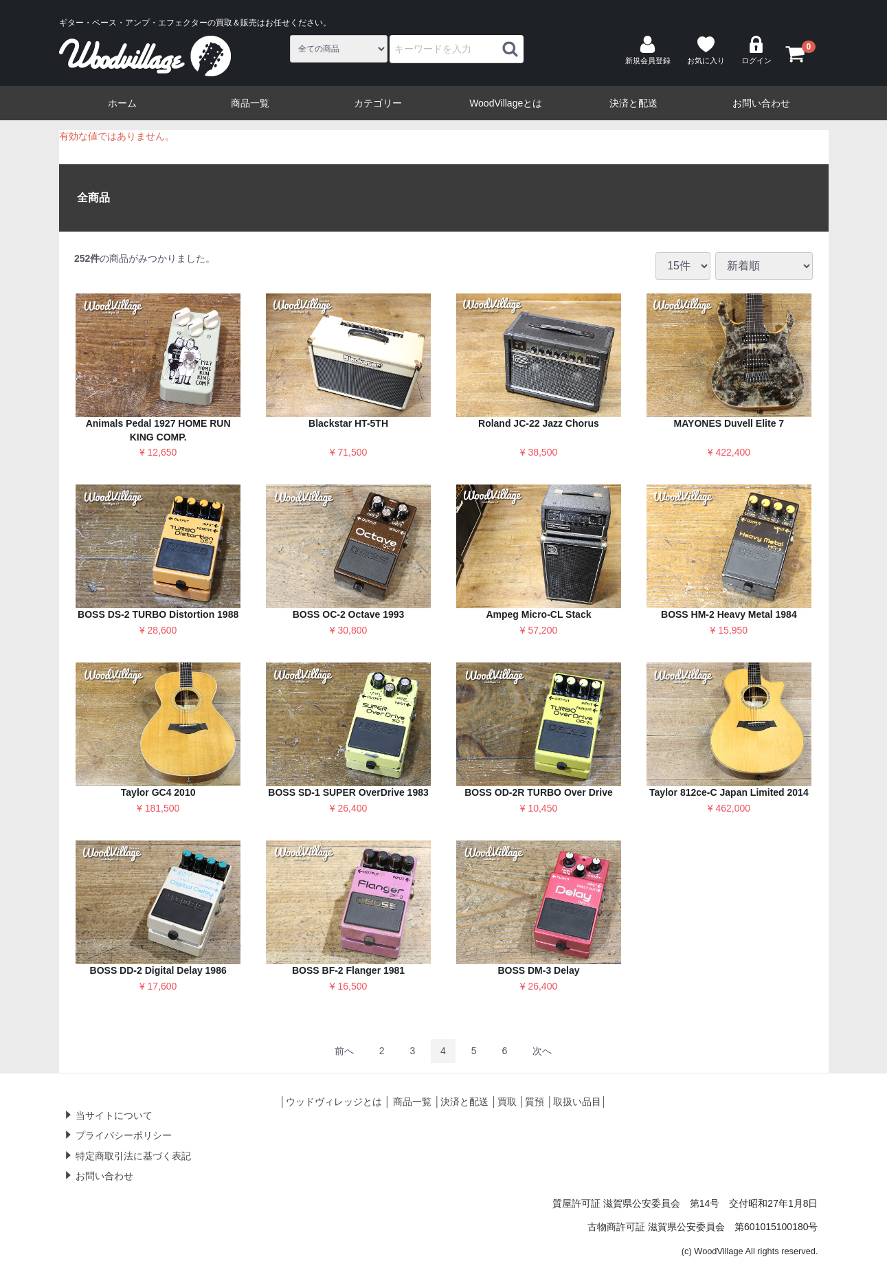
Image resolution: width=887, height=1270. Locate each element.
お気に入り (706, 50)
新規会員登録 (648, 50)
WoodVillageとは (505, 103)
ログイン (756, 50)
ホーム (122, 103)
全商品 (93, 197)
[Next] (542, 1051)
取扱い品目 (577, 1101)
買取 (507, 1101)
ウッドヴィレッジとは (334, 1101)
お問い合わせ (761, 103)
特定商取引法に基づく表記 (133, 1155)
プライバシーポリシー (124, 1135)
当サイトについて (114, 1115)
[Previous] (344, 1051)
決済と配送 (633, 103)
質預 (534, 1101)
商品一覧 (250, 103)
